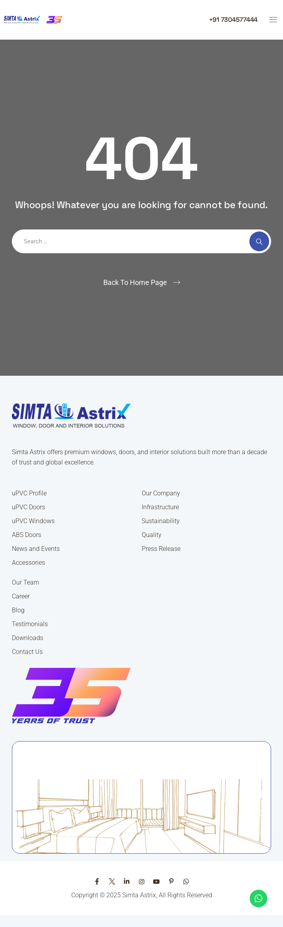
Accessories (28, 562)
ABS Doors (26, 535)
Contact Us (27, 652)
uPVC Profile (29, 493)
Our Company (161, 493)
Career (21, 596)
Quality (151, 535)
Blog (18, 610)
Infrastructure (160, 507)
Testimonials (30, 624)
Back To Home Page (135, 282)
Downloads (27, 638)
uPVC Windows (33, 521)
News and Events (36, 548)
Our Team (25, 582)
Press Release (161, 548)
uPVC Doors (28, 507)
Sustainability (161, 521)
